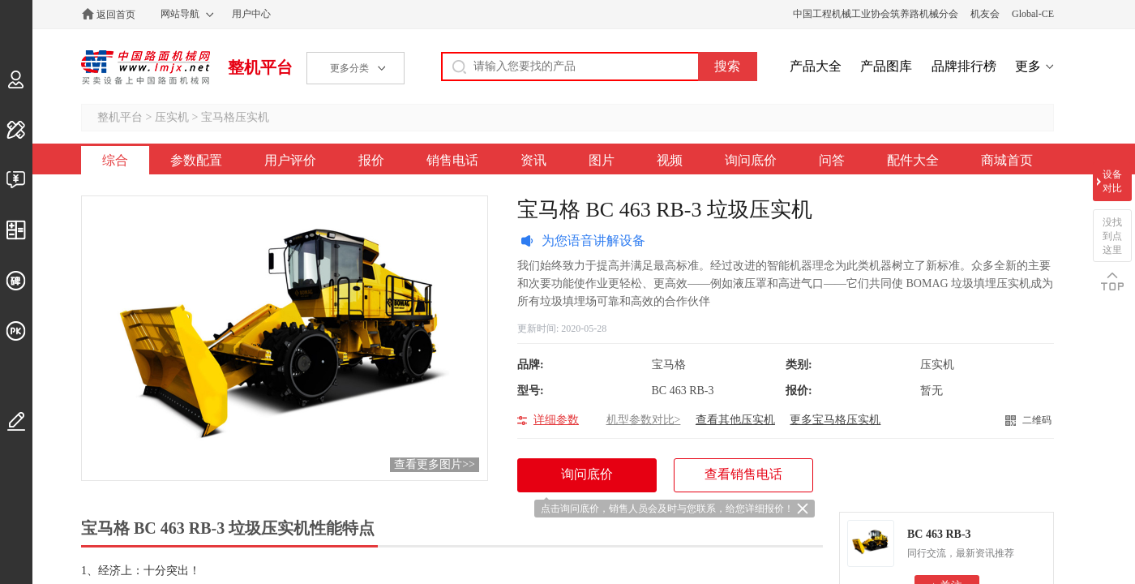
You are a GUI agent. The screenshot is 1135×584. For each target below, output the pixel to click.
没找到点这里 (1112, 236)
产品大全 (816, 66)
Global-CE (1033, 13)
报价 (371, 160)
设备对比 (1112, 181)
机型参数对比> (643, 420)
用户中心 (251, 13)
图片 (602, 160)
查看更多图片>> (434, 464)
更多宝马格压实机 (835, 420)
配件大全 (913, 160)
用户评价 (290, 160)
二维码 (1036, 420)
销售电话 (452, 160)
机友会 (985, 13)
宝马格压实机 (235, 117)
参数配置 (196, 160)
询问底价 (751, 160)
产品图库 (886, 66)
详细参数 (556, 420)
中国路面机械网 (145, 67)
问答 (832, 160)
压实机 (172, 117)
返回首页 (115, 14)
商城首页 (1007, 160)
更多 (1028, 66)
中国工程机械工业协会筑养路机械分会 (875, 13)
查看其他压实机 (735, 420)
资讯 (533, 160)
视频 (670, 160)
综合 (115, 160)
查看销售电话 (743, 474)
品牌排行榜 (964, 66)
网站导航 (180, 13)
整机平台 (260, 67)
